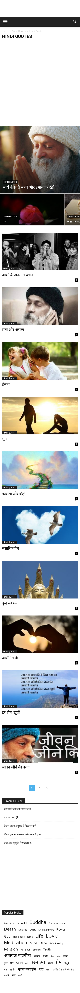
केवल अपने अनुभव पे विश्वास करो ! (21, 825)
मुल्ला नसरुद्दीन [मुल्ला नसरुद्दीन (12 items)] (27, 969)
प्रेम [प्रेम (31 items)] (59, 962)
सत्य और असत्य (13, 329)
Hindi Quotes (10, 182)
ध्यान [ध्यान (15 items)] (19, 963)
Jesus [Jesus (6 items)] (30, 936)
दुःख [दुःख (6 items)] (6, 963)
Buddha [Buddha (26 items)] (38, 922)
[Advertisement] (40, 84)
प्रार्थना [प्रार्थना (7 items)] (50, 963)
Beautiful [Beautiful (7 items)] (22, 923)
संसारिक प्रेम (10, 548)
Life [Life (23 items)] (39, 936)
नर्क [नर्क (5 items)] (26, 963)
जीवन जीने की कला (15, 767)
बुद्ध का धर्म (10, 603)
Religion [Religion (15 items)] (11, 949)
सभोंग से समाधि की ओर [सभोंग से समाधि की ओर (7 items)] (63, 969)
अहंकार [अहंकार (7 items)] (36, 956)
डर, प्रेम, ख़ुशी (11, 712)
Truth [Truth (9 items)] (47, 949)
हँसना (6, 384)
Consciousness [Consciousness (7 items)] (57, 923)
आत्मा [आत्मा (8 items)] (45, 956)
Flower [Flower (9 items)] (60, 929)
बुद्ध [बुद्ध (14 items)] (66, 963)
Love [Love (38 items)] (52, 936)
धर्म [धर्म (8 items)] (11, 963)
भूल (4, 439)
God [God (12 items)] (7, 936)
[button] (75, 22)
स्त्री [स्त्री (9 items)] (14, 975)
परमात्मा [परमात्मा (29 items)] (37, 962)
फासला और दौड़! (13, 494)
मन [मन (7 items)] (5, 969)
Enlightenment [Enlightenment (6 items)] (46, 929)
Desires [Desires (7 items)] (22, 929)
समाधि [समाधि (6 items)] (6, 975)
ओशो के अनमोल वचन (17, 275)
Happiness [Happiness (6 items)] (19, 936)
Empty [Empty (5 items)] (33, 930)
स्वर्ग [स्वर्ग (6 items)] (20, 975)
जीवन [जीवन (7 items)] (65, 956)
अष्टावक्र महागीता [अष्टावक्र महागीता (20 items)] (17, 955)
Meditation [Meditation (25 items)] (15, 942)
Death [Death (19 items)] (10, 929)
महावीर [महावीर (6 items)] (12, 969)
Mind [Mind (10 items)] (33, 943)
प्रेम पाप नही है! (11, 817)
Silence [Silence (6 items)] (37, 949)
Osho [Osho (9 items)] (43, 943)
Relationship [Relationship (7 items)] (57, 943)
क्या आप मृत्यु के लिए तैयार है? (18, 842)
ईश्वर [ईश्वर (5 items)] (53, 956)
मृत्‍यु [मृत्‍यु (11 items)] (41, 969)
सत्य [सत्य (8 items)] (48, 969)
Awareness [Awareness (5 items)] (9, 923)
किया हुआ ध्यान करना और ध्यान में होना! (22, 834)
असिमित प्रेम (10, 658)
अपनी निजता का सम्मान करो (17, 808)
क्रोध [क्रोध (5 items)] (59, 956)
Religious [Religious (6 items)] (25, 949)
